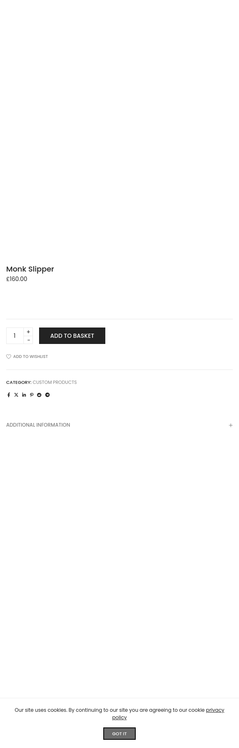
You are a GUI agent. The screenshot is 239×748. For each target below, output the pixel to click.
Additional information (119, 425)
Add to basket (72, 336)
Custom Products (54, 382)
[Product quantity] (19, 336)
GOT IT (119, 733)
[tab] (119, 424)
